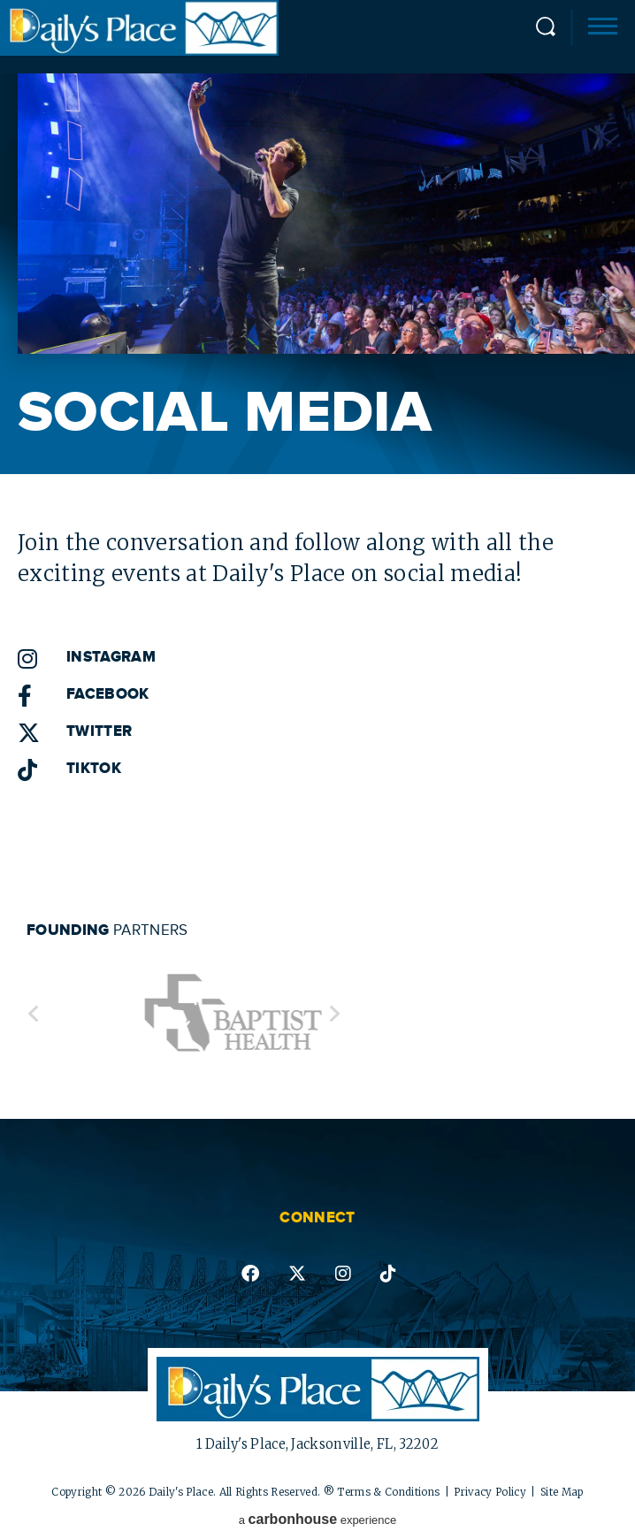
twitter (297, 1273)
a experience (318, 1519)
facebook (250, 1273)
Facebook (107, 694)
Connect (317, 1218)
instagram (343, 1273)
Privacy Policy (490, 1492)
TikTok (93, 768)
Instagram (111, 657)
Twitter (99, 731)
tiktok (388, 1273)
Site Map (562, 1492)
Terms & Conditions (388, 1492)
